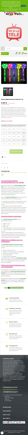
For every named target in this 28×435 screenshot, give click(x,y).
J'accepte (23, 5)
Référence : (4, 121)
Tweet (5, 168)
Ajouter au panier (16, 151)
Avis (2, 174)
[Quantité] (4, 151)
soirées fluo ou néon (21, 258)
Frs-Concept (17, 432)
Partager (2, 168)
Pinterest (8, 168)
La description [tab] (5, 171)
